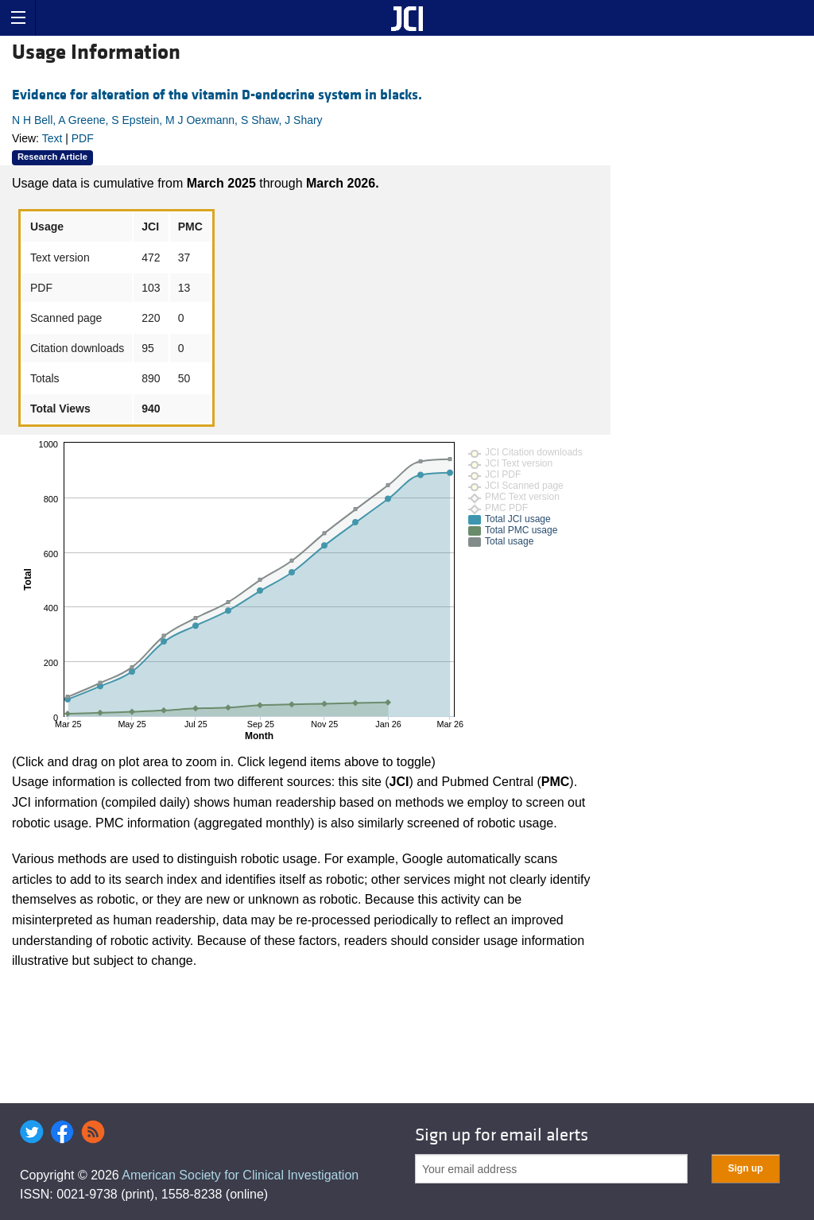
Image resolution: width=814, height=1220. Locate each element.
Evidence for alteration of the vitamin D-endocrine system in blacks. (217, 95)
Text (52, 138)
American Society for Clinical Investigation (240, 1175)
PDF (83, 138)
